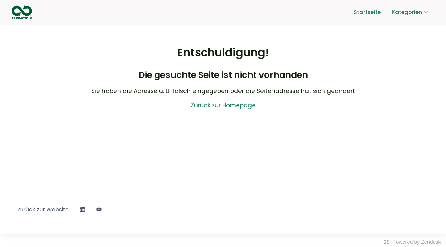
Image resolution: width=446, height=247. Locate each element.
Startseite (367, 12)
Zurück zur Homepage (223, 105)
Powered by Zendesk (416, 242)
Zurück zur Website (43, 209)
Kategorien (410, 12)
